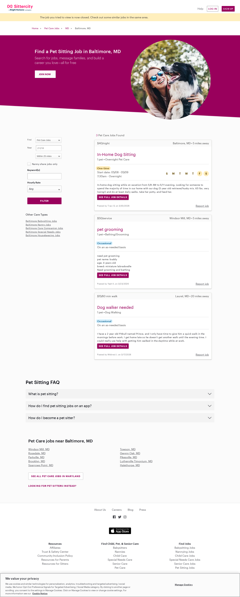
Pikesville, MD (128, 457)
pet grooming (110, 229)
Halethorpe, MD (130, 465)
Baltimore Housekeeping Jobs (43, 235)
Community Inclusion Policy (55, 555)
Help (200, 8)
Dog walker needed (115, 307)
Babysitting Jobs (184, 547)
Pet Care (120, 567)
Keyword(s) (33, 170)
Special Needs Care (120, 559)
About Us (100, 509)
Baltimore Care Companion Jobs (44, 228)
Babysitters (120, 547)
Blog (130, 509)
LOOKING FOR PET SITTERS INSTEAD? (52, 485)
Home (35, 28)
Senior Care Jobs (185, 563)
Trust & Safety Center (55, 551)
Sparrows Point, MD (40, 465)
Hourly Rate (33, 182)
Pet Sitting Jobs (185, 567)
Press (142, 509)
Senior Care (119, 563)
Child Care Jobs (185, 555)
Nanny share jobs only (44, 164)
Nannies (120, 551)
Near (29, 147)
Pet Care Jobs (51, 28)
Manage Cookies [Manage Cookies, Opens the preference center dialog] (184, 584)
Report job (202, 205)
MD (67, 28)
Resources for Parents (55, 559)
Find (29, 139)
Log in (212, 8)
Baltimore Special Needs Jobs (43, 231)
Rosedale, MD (37, 453)
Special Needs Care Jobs (184, 559)
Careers (117, 509)
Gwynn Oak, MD (130, 453)
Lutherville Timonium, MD (136, 461)
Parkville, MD (36, 457)
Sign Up (228, 8)
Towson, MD (128, 449)
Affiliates (55, 547)
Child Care (120, 555)
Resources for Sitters (55, 563)
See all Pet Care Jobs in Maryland (55, 476)
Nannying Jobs (185, 551)
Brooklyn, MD (36, 461)
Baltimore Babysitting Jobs (41, 221)
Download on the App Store (120, 531)
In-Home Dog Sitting (116, 154)
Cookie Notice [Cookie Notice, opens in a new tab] (40, 593)
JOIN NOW (45, 74)
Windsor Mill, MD (39, 449)
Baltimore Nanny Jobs (38, 224)
